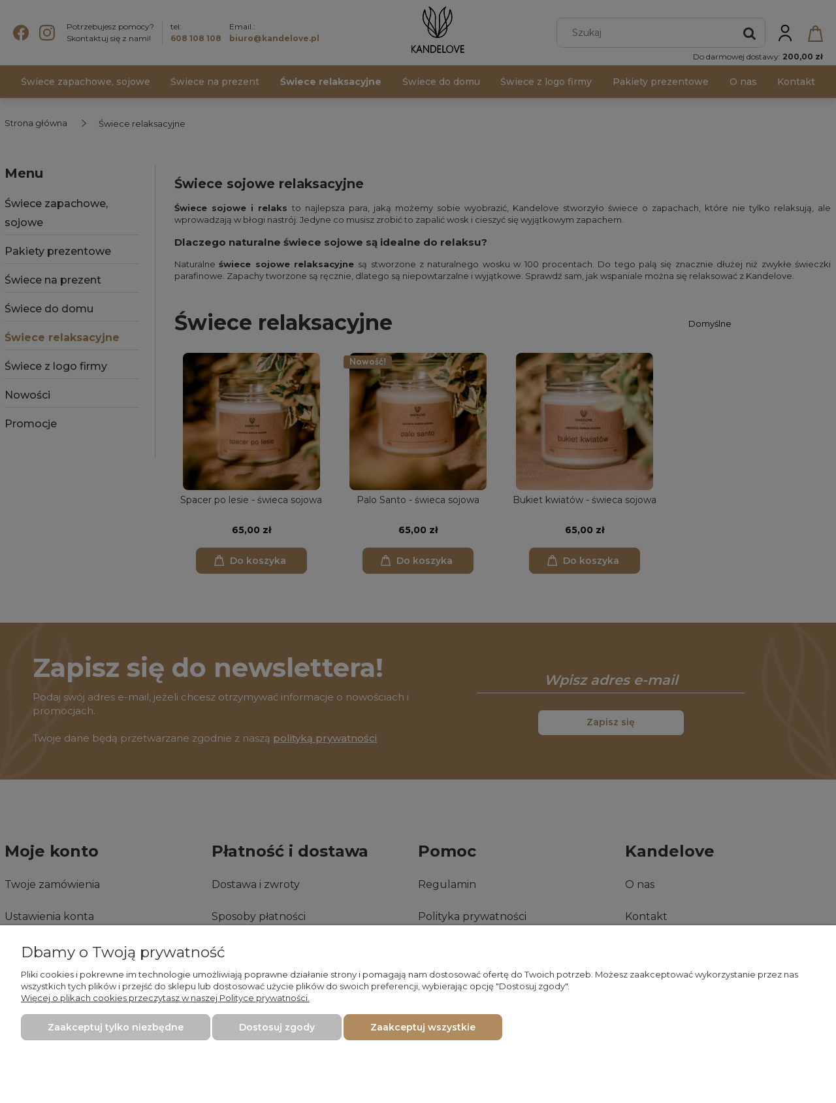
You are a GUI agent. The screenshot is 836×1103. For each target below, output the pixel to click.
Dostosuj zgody (277, 1027)
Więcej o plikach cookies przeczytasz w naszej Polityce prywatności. (165, 998)
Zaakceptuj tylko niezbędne (116, 1027)
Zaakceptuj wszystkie (422, 1027)
